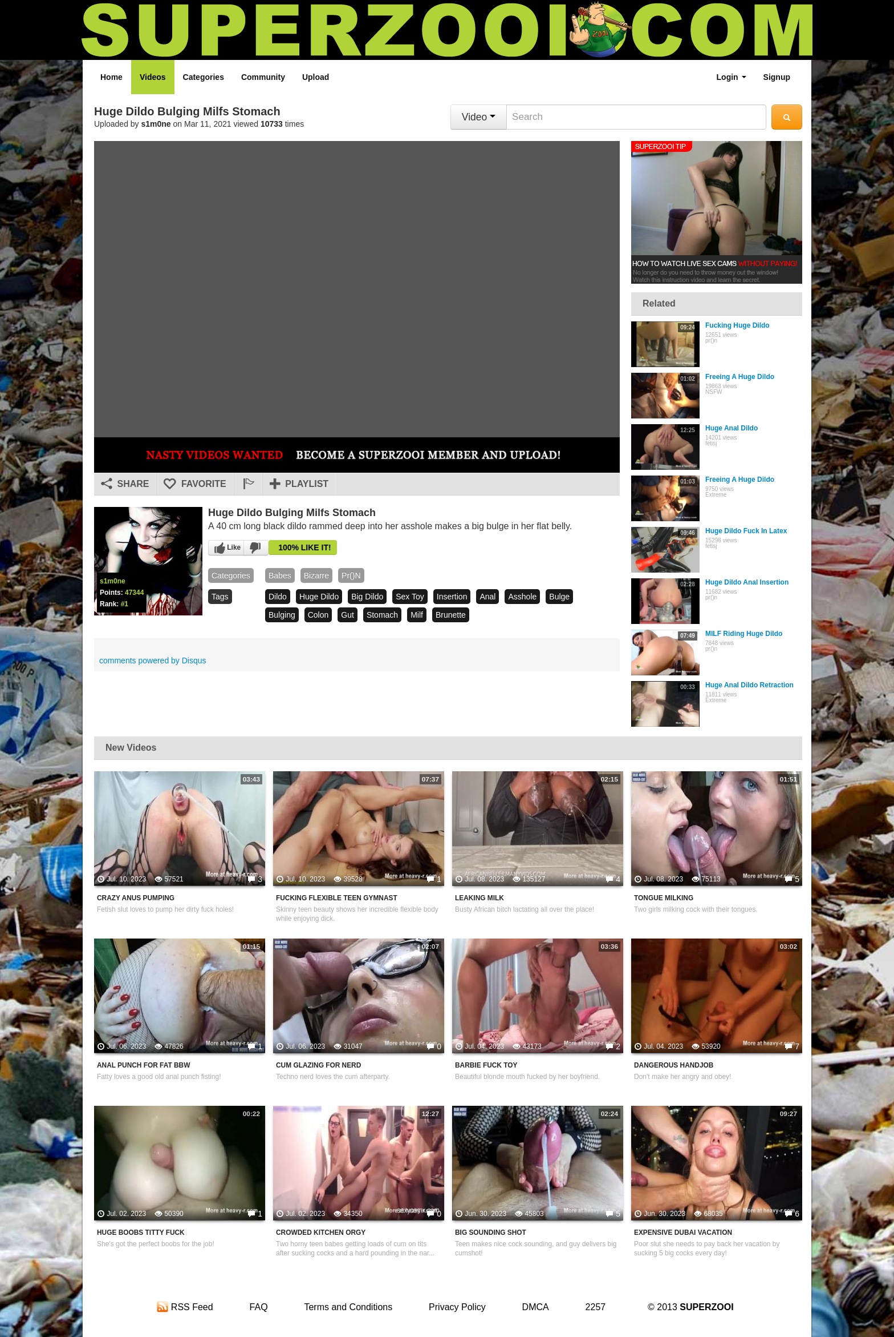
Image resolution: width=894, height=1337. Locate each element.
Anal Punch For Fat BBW (143, 1065)
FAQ (259, 1307)
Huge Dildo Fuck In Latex (746, 531)
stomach (382, 614)
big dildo (367, 596)
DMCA (535, 1307)
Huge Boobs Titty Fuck (141, 1233)
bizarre (316, 575)
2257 (596, 1307)
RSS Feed (185, 1307)
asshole (522, 596)
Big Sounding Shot (490, 1233)
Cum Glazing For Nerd (318, 1065)
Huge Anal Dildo (731, 428)
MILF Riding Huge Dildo (743, 634)
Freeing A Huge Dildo (739, 377)
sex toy (410, 596)
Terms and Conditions (348, 1307)
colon (318, 614)
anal (487, 596)
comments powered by (152, 660)
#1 (124, 604)
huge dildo (319, 596)
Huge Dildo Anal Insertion (747, 582)
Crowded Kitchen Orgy (320, 1233)
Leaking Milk (479, 898)
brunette (451, 614)
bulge (559, 596)
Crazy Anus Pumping (135, 898)
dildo (278, 596)
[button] (248, 484)
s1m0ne (156, 123)
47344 (134, 593)
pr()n (351, 575)
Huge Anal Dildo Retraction (749, 685)
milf (417, 614)
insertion (452, 596)
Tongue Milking (663, 898)
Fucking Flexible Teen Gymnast (336, 898)
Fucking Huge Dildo (737, 325)
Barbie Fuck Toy (486, 1065)
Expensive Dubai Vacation (683, 1233)
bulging (282, 614)
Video (478, 117)
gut (347, 614)
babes (280, 575)
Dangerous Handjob (673, 1065)
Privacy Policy (457, 1307)
